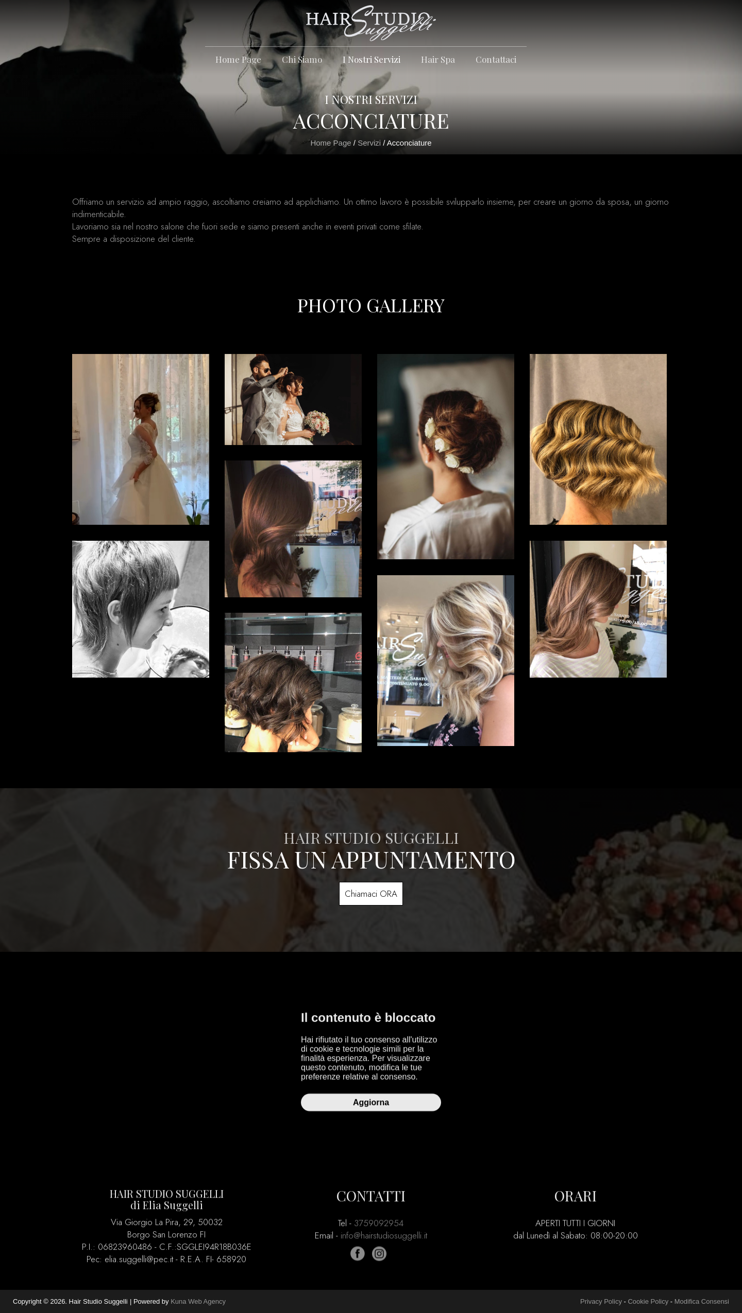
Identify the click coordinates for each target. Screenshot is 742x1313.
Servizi (369, 142)
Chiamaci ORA (371, 894)
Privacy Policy (601, 1301)
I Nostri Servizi (371, 59)
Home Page (238, 59)
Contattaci (496, 59)
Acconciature (409, 142)
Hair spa (438, 59)
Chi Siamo (302, 59)
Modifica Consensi (701, 1301)
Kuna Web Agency (198, 1301)
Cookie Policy (648, 1301)
